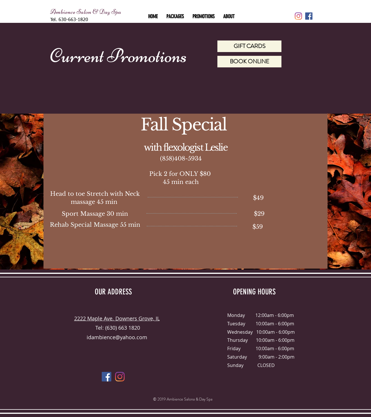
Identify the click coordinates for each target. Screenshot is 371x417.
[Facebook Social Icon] (308, 16)
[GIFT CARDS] (249, 46)
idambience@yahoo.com (117, 337)
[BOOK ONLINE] (249, 61)
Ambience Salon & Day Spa (85, 12)
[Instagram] (298, 16)
